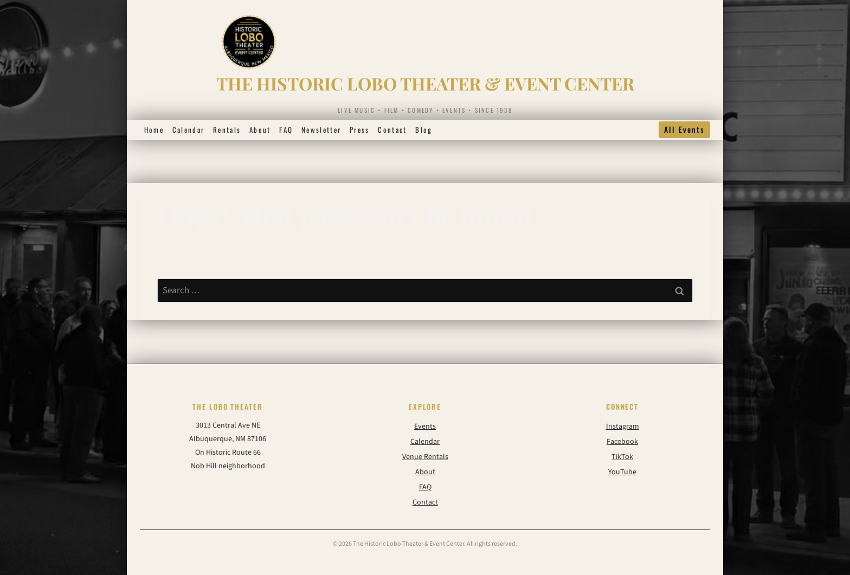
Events (425, 426)
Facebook (622, 441)
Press (360, 129)
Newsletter (321, 129)
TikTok (622, 456)
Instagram (622, 426)
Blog (423, 129)
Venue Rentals (425, 456)
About (260, 129)
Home (154, 129)
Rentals (227, 129)
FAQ (286, 129)
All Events (684, 129)
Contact (392, 129)
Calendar (188, 129)
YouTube (622, 472)
